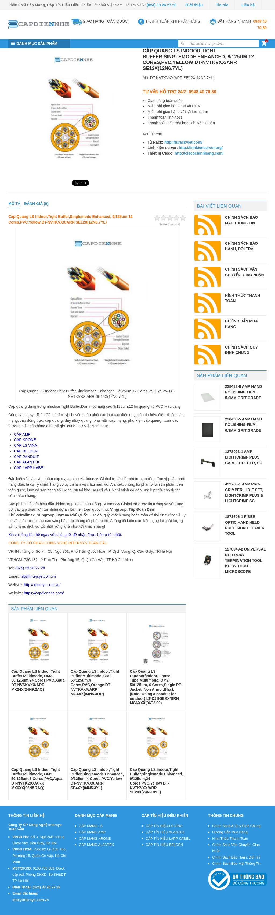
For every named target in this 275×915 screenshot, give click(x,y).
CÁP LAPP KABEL (29, 468)
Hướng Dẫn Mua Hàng (230, 832)
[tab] (14, 204)
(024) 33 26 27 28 (161, 5)
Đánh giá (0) (36, 203)
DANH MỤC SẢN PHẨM (36, 43)
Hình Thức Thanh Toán (230, 838)
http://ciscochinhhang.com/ (199, 153)
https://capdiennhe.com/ (44, 593)
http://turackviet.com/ (183, 142)
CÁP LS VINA (25, 445)
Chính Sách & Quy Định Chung (236, 826)
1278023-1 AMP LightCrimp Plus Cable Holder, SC (243, 457)
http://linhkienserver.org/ (201, 148)
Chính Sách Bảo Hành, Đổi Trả (236, 857)
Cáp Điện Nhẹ (46, 911)
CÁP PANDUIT (26, 457)
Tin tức (222, 5)
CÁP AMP (22, 434)
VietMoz (89, 911)
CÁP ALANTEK (26, 462)
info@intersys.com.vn (38, 576)
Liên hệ (248, 5)
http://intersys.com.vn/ (42, 585)
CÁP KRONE (25, 440)
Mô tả (14, 203)
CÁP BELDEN (26, 451)
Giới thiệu (194, 5)
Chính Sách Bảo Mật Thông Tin (236, 863)
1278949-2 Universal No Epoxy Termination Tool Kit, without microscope (245, 560)
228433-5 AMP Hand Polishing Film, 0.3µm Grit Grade (243, 424)
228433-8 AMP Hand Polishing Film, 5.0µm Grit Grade (243, 392)
